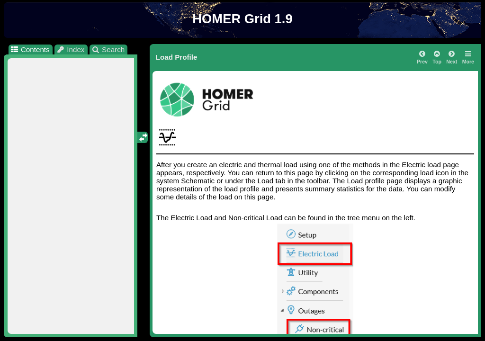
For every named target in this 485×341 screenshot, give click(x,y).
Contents (29, 49)
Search (108, 49)
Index (70, 49)
